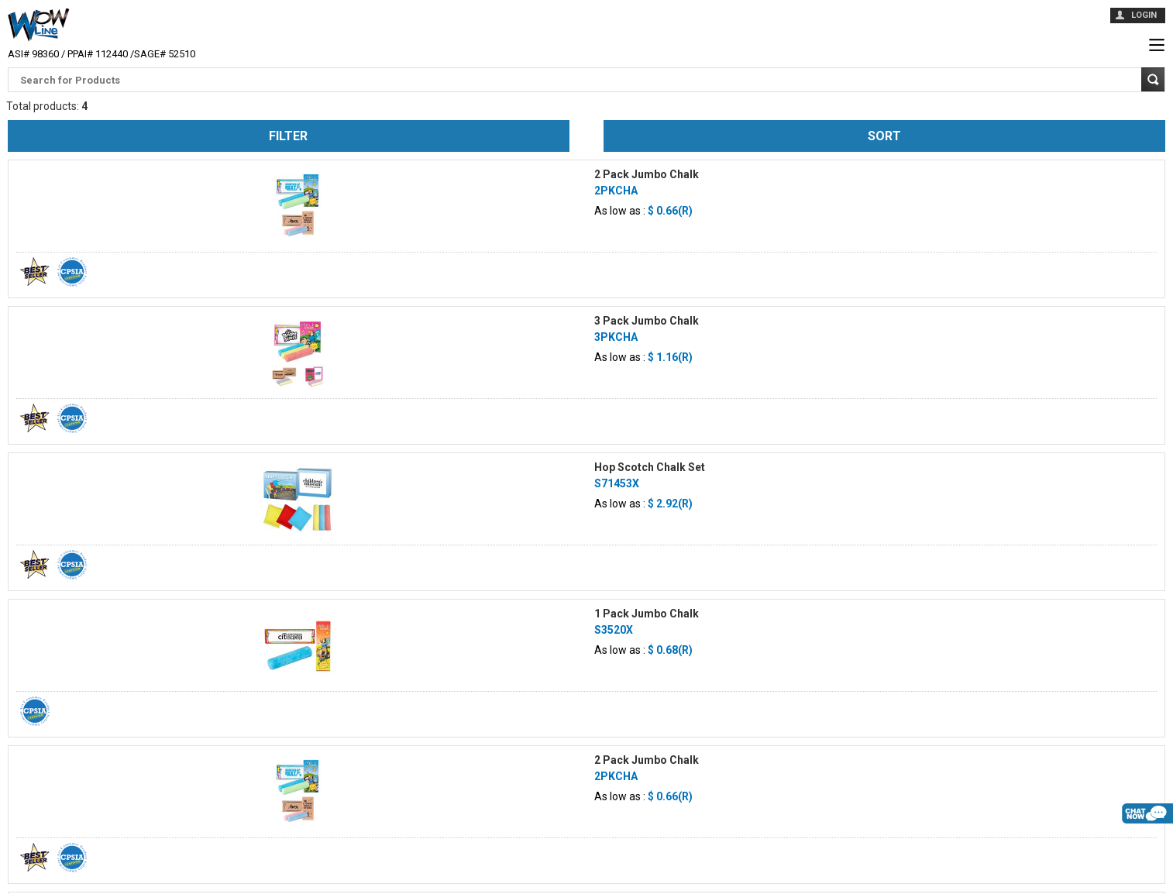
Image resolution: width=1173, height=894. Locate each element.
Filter (288, 136)
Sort (884, 136)
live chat (1147, 839)
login (1144, 15)
